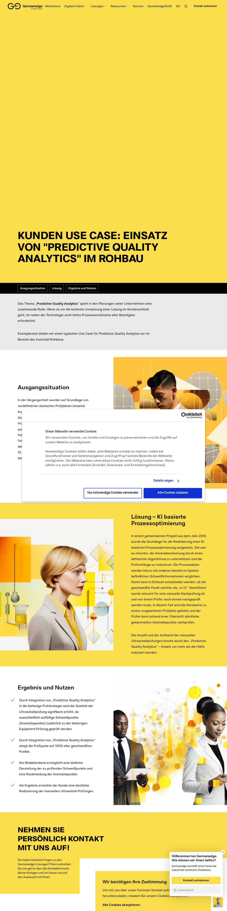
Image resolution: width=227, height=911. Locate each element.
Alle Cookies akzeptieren (121, 905)
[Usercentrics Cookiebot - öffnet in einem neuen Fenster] (184, 415)
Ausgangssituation (32, 288)
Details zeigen (163, 481)
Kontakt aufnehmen (205, 6)
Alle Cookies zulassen (172, 493)
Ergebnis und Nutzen (82, 288)
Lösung (57, 288)
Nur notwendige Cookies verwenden (112, 493)
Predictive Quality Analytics (57, 303)
